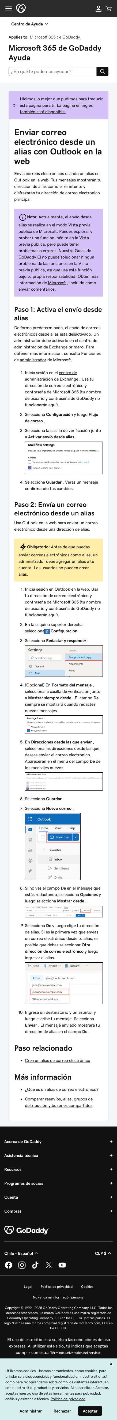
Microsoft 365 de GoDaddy (55, 37)
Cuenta (11, 1197)
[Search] (102, 71)
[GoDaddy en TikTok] (35, 1268)
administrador (33, 360)
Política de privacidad (57, 1286)
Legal (28, 1286)
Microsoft (57, 282)
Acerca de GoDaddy (22, 1141)
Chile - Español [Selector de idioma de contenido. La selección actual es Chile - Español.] (21, 1253)
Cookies (87, 1286)
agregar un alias (71, 561)
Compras (12, 1211)
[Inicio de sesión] (98, 8)
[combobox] (52, 71)
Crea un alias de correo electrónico (57, 1060)
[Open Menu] (6, 8)
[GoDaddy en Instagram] (22, 1268)
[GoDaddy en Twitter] (48, 1268)
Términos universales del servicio (75, 1352)
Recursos (12, 1169)
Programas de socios (23, 1183)
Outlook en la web (72, 589)
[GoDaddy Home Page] (26, 1230)
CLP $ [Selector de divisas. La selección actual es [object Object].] (104, 1253)
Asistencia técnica (21, 1155)
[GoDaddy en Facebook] (8, 1268)
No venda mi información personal (58, 1297)
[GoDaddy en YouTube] (62, 1268)
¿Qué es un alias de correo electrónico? (62, 1089)
